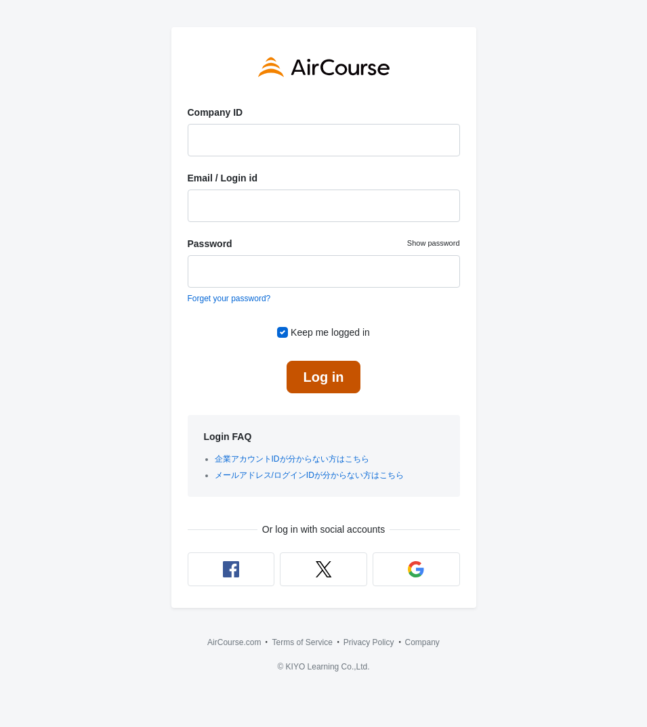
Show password (433, 243)
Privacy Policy (368, 642)
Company (422, 642)
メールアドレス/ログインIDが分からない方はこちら (309, 475)
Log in (324, 377)
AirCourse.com (234, 642)
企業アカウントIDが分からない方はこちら (292, 459)
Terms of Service (302, 642)
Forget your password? (229, 298)
